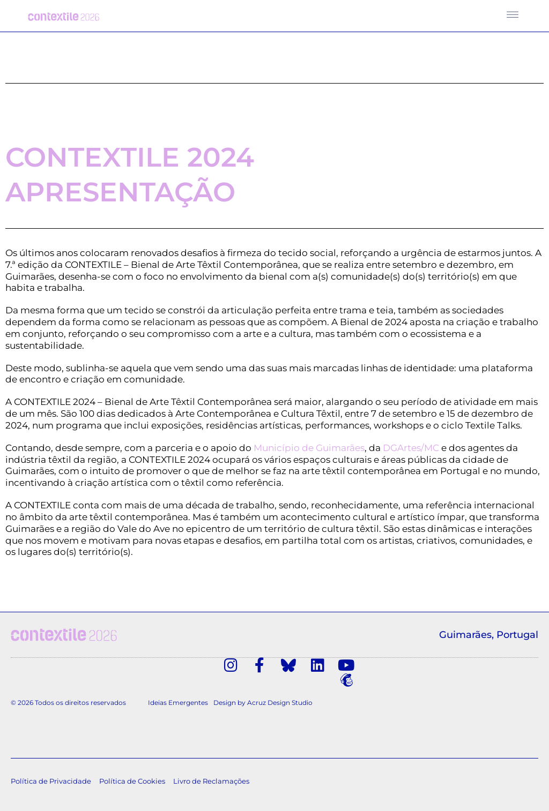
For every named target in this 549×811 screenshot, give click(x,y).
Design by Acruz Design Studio (263, 690)
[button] (513, 12)
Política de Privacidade (51, 769)
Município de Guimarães (309, 450)
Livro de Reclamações (211, 769)
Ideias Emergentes (178, 690)
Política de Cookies (132, 769)
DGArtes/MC (411, 450)
